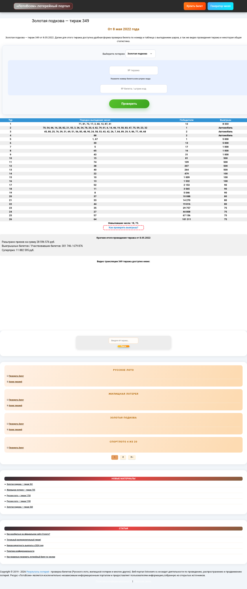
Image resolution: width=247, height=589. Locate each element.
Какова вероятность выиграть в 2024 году (25, 545)
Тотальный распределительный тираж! (24, 540)
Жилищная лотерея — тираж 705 (21, 490)
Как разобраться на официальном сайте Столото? (28, 534)
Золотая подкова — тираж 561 (20, 484)
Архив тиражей (15, 382)
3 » (132, 457)
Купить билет (195, 6)
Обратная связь (142, 581)
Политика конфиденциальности (20, 551)
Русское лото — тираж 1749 (19, 501)
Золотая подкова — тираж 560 (20, 507)
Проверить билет (16, 376)
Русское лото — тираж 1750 (19, 496)
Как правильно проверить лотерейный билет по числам (31, 557)
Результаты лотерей (37, 571)
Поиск (123, 346)
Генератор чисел (220, 6)
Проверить (129, 103)
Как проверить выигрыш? (123, 227)
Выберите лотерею (114, 53)
